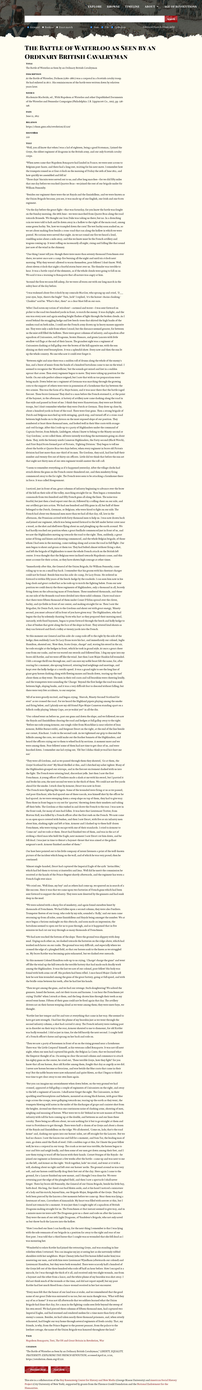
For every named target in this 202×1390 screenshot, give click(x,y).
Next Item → (60, 1369)
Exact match (64, 27)
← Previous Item (36, 1369)
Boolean (48, 27)
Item (96, 27)
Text (52, 1340)
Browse (113, 6)
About (150, 6)
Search (171, 19)
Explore (95, 6)
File (107, 27)
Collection (120, 27)
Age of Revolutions (180, 6)
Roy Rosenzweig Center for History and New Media (87, 1380)
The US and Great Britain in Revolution (77, 1340)
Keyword (33, 27)
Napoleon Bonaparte (37, 1340)
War (101, 1340)
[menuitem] (95, 6)
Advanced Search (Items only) (159, 27)
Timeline (132, 6)
